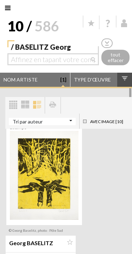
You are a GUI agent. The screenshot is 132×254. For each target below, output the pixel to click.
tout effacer (116, 58)
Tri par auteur (28, 122)
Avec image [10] (106, 121)
